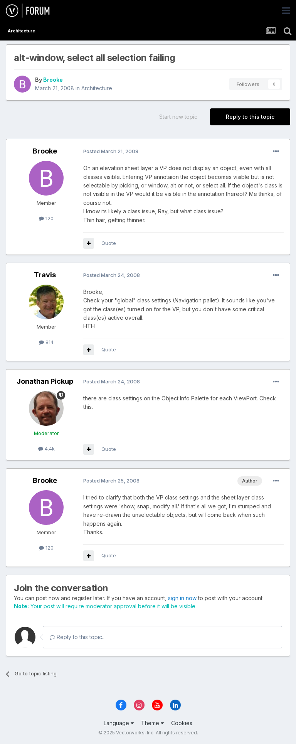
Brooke (53, 79)
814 (46, 342)
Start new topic (178, 116)
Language (119, 723)
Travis (45, 275)
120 (46, 218)
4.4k (46, 448)
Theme (152, 723)
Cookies (181, 723)
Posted (110, 151)
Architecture (96, 88)
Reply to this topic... (78, 637)
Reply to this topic (250, 116)
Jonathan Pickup (45, 381)
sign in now (182, 598)
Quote (108, 243)
